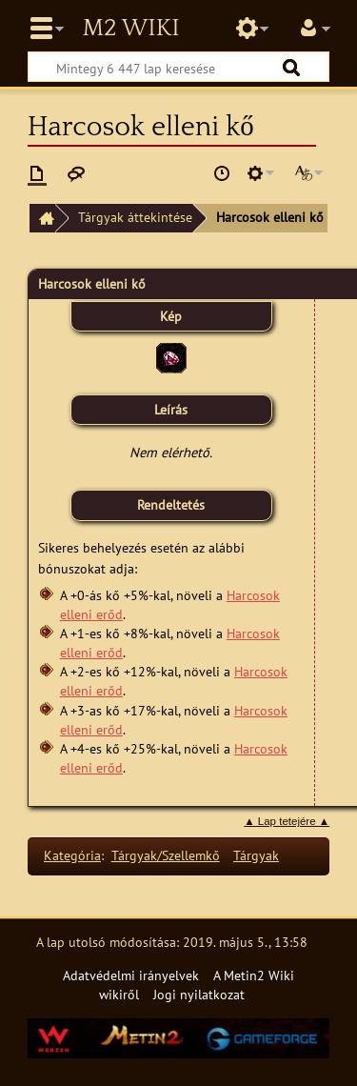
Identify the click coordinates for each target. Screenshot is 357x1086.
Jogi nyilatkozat (199, 994)
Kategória (72, 855)
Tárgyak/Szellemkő (165, 855)
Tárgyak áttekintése (135, 217)
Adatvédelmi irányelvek (131, 975)
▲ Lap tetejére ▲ (286, 821)
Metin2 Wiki (130, 28)
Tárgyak (256, 855)
